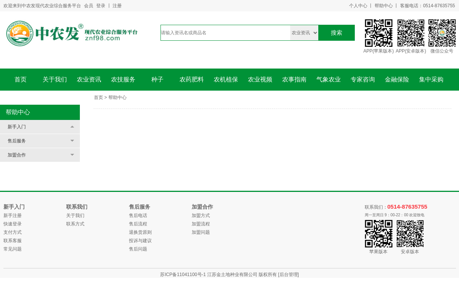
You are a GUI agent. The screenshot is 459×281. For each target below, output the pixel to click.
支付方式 (12, 232)
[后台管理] (288, 274)
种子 (157, 79)
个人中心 (358, 5)
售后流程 (138, 224)
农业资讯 (89, 79)
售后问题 (138, 249)
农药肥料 (191, 79)
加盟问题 (201, 232)
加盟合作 (17, 155)
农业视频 (260, 79)
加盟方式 (201, 215)
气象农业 (328, 79)
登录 (100, 5)
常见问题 (12, 249)
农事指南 (294, 79)
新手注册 (12, 215)
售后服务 (17, 141)
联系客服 (12, 240)
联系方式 (75, 224)
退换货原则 (140, 232)
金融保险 (397, 79)
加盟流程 (201, 224)
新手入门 (17, 126)
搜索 (336, 32)
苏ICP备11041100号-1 (183, 274)
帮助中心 (384, 5)
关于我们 (55, 79)
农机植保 (226, 79)
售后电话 (138, 215)
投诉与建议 (140, 240)
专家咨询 (363, 79)
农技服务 (123, 79)
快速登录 (12, 224)
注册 (117, 5)
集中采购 (431, 79)
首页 (20, 79)
